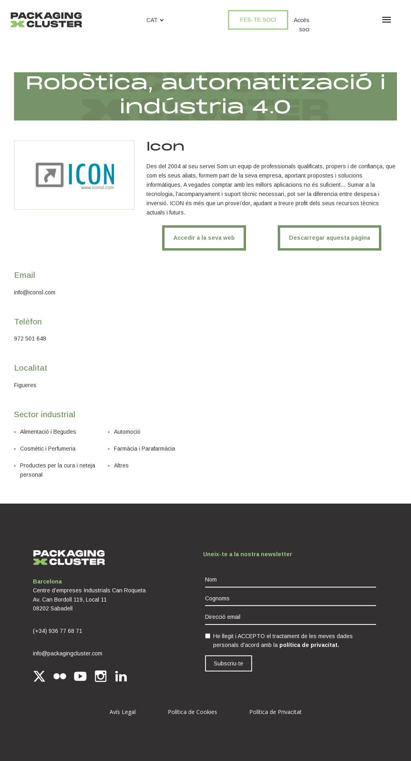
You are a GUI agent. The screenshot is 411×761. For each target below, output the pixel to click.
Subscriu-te (228, 663)
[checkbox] (207, 636)
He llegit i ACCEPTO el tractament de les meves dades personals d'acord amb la (283, 640)
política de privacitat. (309, 645)
